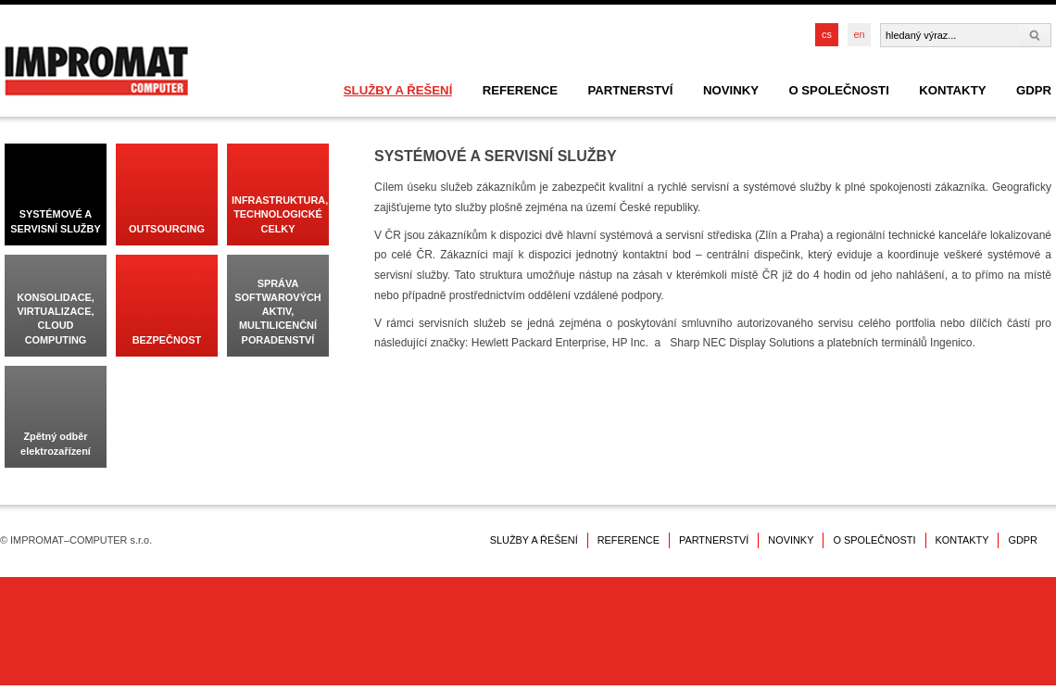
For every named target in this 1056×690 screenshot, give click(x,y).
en (858, 34)
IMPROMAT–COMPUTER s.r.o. (96, 71)
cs (827, 34)
